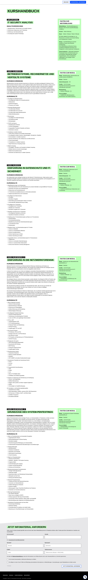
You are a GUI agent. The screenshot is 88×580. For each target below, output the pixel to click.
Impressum (11, 575)
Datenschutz (5, 575)
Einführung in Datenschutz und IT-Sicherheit (17, 30)
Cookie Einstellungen (19, 575)
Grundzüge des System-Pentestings (16, 33)
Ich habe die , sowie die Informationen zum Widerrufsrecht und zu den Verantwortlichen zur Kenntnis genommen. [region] (36, 556)
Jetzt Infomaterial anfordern (71, 566)
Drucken (66, 2)
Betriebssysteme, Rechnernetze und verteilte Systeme (19, 28)
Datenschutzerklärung (17, 556)
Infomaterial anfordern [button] (78, 2)
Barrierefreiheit (27, 575)
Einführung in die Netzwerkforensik (15, 31)
